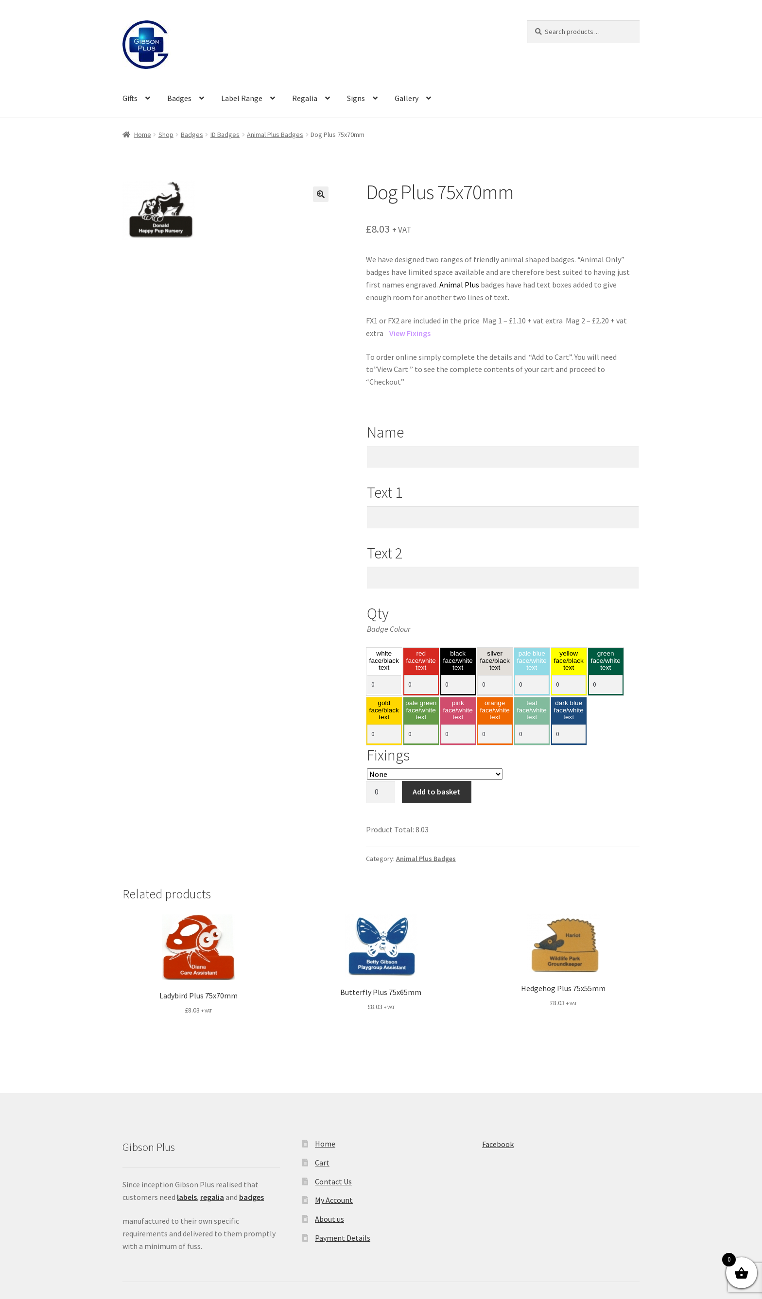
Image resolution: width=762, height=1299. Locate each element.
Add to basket (436, 791)
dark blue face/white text (569, 710)
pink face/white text (458, 710)
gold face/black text (384, 710)
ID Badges (225, 134)
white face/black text (384, 661)
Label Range (241, 98)
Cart (322, 1162)
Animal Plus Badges (275, 134)
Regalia (304, 98)
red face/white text (421, 661)
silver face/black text (495, 661)
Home (142, 134)
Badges (179, 98)
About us (329, 1219)
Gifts (130, 98)
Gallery (406, 98)
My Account (334, 1200)
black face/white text (458, 661)
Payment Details (342, 1238)
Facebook (498, 1144)
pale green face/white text (420, 710)
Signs (356, 98)
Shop (165, 134)
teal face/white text (532, 710)
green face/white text (606, 661)
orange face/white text (495, 710)
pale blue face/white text (532, 661)
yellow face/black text (569, 661)
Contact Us (333, 1181)
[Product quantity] (380, 792)
